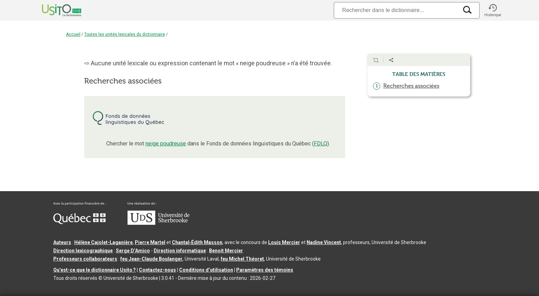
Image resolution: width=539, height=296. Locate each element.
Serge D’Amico (133, 250)
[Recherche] (396, 10)
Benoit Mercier (226, 250)
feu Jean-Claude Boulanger (151, 259)
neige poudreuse (165, 143)
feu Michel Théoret (242, 259)
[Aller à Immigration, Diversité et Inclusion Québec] (79, 222)
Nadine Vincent (324, 242)
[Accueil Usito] (54, 10)
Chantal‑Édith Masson (197, 242)
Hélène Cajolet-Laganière (103, 242)
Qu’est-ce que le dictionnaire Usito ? (94, 270)
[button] (492, 10)
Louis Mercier (284, 242)
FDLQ (320, 143)
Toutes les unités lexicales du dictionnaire (124, 34)
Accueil (73, 34)
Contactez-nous (157, 270)
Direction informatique (180, 250)
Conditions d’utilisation (206, 270)
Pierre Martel (150, 242)
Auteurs (62, 242)
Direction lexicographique (83, 250)
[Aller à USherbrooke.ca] (158, 223)
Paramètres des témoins (264, 270)
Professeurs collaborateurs (85, 259)
